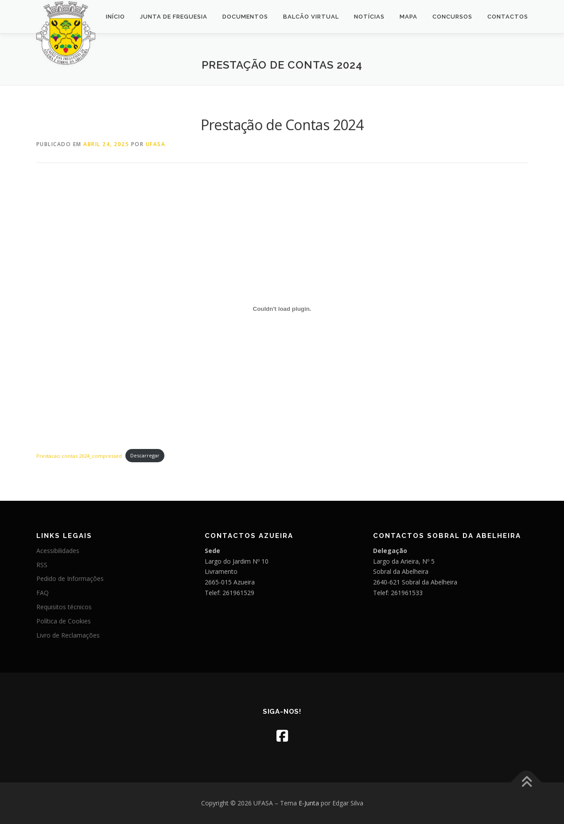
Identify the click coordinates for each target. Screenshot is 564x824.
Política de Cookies (63, 621)
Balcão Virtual (311, 16)
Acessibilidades (57, 550)
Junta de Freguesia (173, 16)
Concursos (452, 16)
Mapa (408, 16)
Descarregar (144, 455)
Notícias (369, 16)
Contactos (507, 16)
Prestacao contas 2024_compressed (79, 455)
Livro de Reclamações (68, 635)
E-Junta (309, 803)
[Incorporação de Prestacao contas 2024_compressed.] (282, 309)
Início (115, 16)
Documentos (245, 16)
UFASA (156, 144)
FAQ (42, 592)
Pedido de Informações (70, 578)
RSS (41, 565)
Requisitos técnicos (64, 607)
